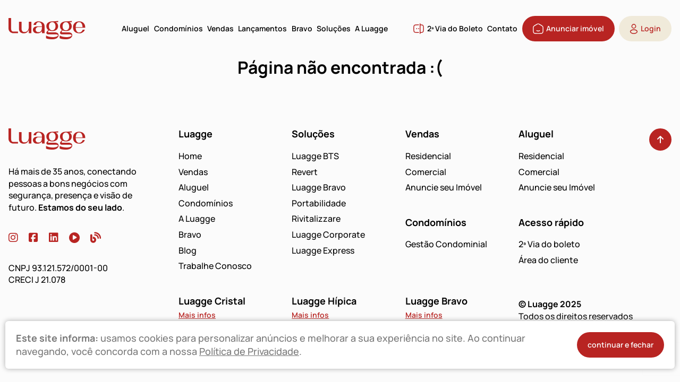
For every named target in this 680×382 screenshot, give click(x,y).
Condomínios (178, 28)
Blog (187, 250)
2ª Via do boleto (549, 244)
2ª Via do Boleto (448, 28)
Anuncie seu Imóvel (443, 187)
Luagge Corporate (328, 234)
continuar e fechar (620, 345)
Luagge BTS (315, 156)
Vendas (220, 28)
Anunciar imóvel (568, 28)
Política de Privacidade (249, 351)
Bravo (302, 28)
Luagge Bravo (319, 187)
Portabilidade (319, 203)
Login (645, 28)
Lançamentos (262, 28)
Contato (502, 28)
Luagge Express (323, 250)
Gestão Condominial (446, 244)
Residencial (428, 156)
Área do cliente (548, 260)
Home (190, 156)
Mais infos (197, 315)
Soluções (334, 28)
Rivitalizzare (316, 218)
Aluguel (135, 28)
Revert (305, 172)
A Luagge (371, 28)
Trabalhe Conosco (215, 266)
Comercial (425, 172)
